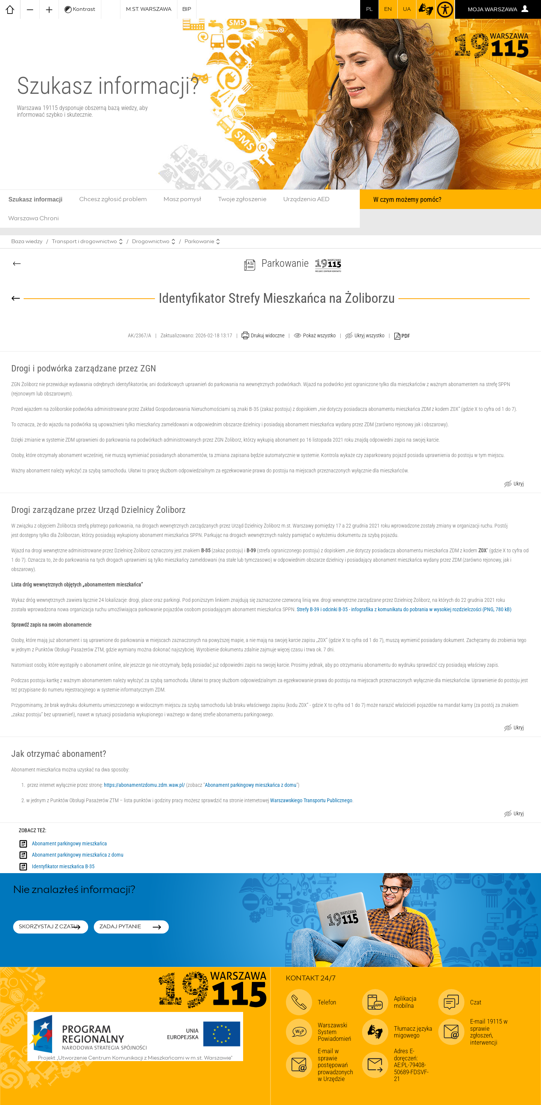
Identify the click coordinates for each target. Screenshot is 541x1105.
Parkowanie (199, 241)
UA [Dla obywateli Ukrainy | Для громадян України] (407, 9)
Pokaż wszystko (319, 335)
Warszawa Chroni (33, 218)
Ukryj (518, 485)
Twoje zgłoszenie (242, 199)
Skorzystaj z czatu (48, 926)
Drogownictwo (151, 241)
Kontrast (80, 9)
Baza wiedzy (26, 241)
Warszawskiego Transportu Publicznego (311, 800)
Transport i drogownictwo (84, 241)
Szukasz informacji (35, 199)
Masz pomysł (182, 199)
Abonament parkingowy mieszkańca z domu (250, 785)
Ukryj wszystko (370, 335)
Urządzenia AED (306, 199)
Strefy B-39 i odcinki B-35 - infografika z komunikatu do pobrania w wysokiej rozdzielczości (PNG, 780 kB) (404, 609)
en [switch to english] (388, 9)
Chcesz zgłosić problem (113, 199)
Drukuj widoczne (267, 335)
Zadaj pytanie (120, 926)
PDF (402, 336)
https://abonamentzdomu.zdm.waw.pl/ (144, 785)
